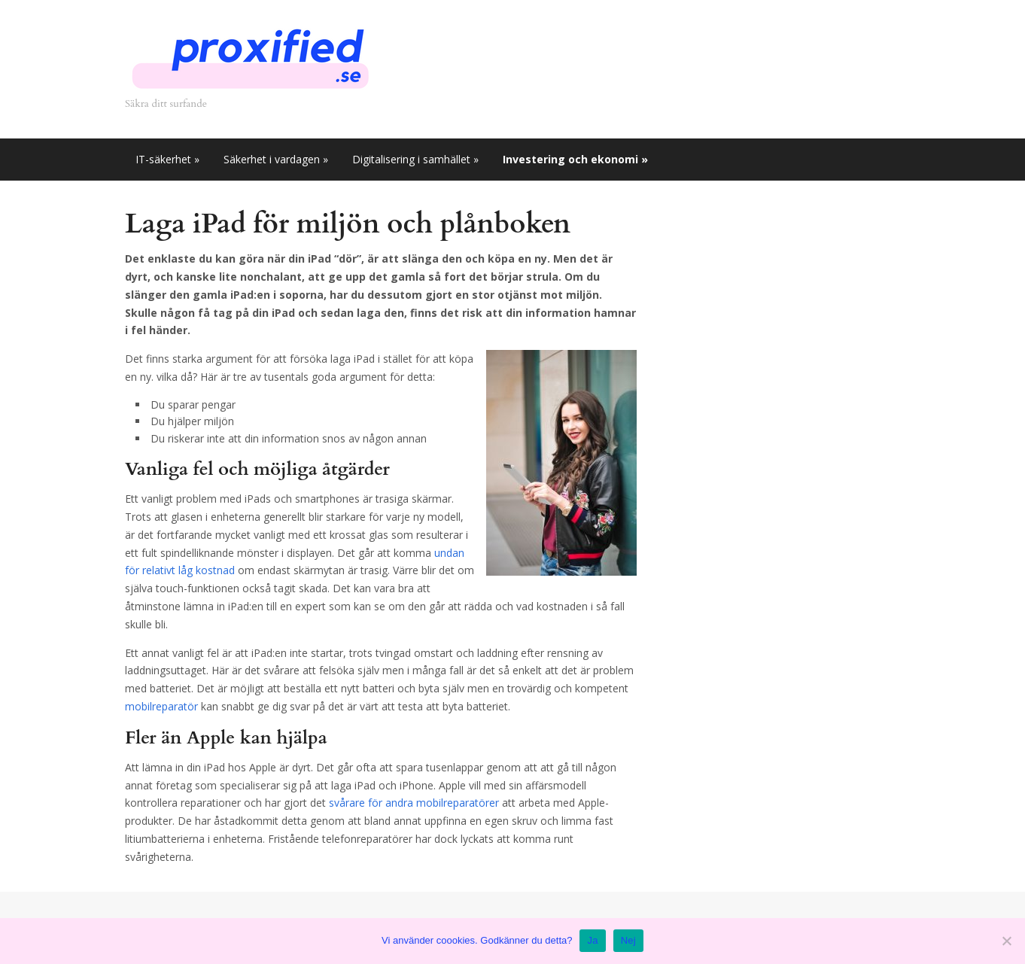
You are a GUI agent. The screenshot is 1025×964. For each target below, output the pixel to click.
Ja (592, 940)
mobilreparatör (161, 706)
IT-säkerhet (167, 159)
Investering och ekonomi (575, 159)
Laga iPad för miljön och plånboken (347, 223)
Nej (628, 940)
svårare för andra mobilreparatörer (414, 802)
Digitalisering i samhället (415, 159)
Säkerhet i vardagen (276, 159)
